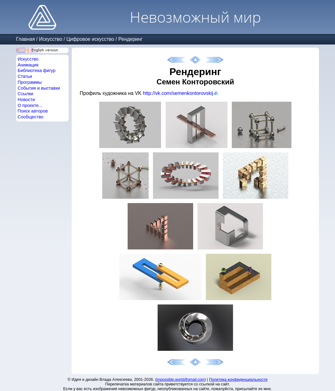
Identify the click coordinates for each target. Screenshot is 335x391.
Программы (30, 82)
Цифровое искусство (90, 39)
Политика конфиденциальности (238, 379)
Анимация (28, 64)
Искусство (50, 39)
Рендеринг (130, 39)
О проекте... (30, 105)
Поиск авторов (33, 110)
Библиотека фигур (36, 70)
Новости (26, 99)
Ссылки (25, 93)
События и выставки (39, 88)
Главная (25, 39)
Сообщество (31, 116)
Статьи (25, 76)
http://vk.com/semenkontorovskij (178, 93)
